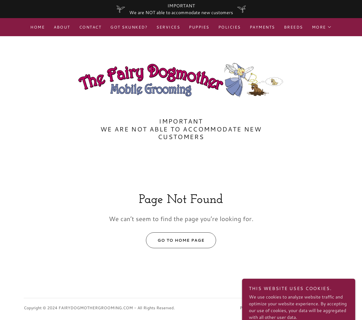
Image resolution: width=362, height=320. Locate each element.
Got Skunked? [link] (128, 27)
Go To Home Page (175, 240)
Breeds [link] (293, 27)
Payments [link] (262, 27)
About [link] (62, 27)
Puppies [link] (199, 27)
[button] (322, 27)
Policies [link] (229, 27)
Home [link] (37, 27)
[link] (180, 79)
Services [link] (168, 27)
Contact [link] (90, 27)
